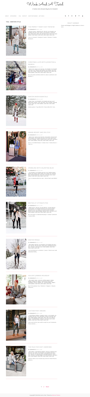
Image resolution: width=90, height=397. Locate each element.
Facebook (69, 16)
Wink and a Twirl (45, 33)
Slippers (53, 282)
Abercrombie (31, 244)
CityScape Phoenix (43, 207)
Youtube (83, 16)
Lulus (45, 317)
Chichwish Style (40, 31)
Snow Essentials (49, 102)
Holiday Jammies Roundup (38, 276)
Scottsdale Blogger (47, 282)
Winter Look (40, 35)
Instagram (72, 16)
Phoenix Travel (46, 211)
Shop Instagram (32, 16)
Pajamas (39, 282)
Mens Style (30, 71)
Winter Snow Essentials (38, 97)
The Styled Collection (47, 355)
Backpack (42, 315)
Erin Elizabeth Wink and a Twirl (47, 101)
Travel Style (49, 139)
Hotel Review (53, 138)
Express (41, 32)
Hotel (49, 138)
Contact (24, 16)
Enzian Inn (40, 280)
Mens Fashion (48, 70)
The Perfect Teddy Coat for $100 (41, 27)
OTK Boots (33, 246)
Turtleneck (42, 318)
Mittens (35, 102)
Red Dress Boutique (32, 139)
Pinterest (79, 16)
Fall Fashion (42, 316)
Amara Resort (31, 69)
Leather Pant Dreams (37, 311)
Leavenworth (44, 281)
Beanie (30, 101)
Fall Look (47, 316)
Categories (13, 16)
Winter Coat (51, 33)
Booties (34, 31)
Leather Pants (40, 317)
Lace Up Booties (47, 32)
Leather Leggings (34, 317)
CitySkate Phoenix (51, 207)
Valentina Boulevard (35, 174)
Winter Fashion (31, 72)
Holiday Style (43, 173)
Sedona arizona (40, 71)
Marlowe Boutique (50, 210)
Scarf (39, 102)
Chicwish (45, 31)
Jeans (29, 355)
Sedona (34, 71)
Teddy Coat (39, 33)
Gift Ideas (42, 16)
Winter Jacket (34, 35)
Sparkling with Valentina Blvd (41, 168)
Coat (33, 352)
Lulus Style (49, 317)
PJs (42, 282)
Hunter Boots (31, 102)
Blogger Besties (32, 207)
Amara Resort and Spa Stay (39, 132)
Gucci (29, 246)
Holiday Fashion (52, 172)
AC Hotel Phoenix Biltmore (34, 315)
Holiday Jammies (46, 280)
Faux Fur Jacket (51, 208)
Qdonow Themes (56, 395)
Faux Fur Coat (33, 354)
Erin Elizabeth (51, 31)
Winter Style (51, 35)
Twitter (76, 16)
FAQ (20, 16)
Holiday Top (48, 173)
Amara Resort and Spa (39, 69)
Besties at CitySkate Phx (38, 203)
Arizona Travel (54, 137)
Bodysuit (31, 31)
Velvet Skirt (42, 174)
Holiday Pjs (34, 281)
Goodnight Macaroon (52, 245)
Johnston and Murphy (40, 70)
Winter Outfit (46, 35)
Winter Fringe (34, 240)
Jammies (39, 281)
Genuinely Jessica (31, 210)
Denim (36, 352)
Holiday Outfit (37, 173)
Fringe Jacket (44, 245)
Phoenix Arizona (31, 211)
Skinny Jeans (33, 33)
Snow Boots (43, 102)
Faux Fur (32, 245)
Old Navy (35, 282)
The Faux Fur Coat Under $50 (40, 347)
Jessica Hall (43, 210)
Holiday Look (30, 173)
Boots (33, 101)
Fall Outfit (51, 316)
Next (47, 387)
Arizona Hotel (47, 137)
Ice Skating (38, 210)
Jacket (54, 354)
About (7, 16)
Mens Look (54, 70)
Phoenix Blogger (39, 211)
